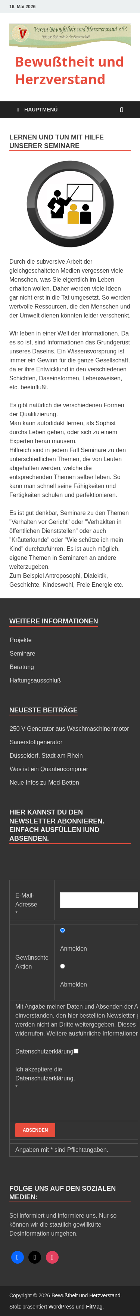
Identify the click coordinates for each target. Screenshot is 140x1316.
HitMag (94, 1307)
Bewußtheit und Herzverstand (69, 70)
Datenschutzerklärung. (45, 1078)
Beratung (22, 667)
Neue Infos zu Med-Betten (44, 782)
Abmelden (73, 984)
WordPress (61, 1307)
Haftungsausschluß (35, 680)
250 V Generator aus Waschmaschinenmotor (69, 729)
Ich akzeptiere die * (45, 1078)
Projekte (21, 640)
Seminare (22, 653)
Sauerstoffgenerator (36, 742)
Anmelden (73, 948)
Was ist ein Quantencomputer (49, 769)
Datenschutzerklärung (44, 1051)
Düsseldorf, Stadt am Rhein (46, 755)
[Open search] (121, 110)
